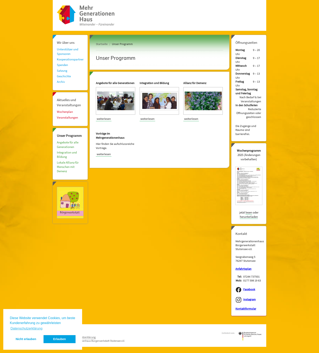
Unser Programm (69, 135)
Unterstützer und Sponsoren (67, 51)
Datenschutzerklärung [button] (26, 328)
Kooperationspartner (70, 59)
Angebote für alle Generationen (67, 144)
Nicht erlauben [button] (26, 339)
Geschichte (64, 76)
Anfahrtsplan (243, 269)
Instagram (249, 299)
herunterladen (249, 217)
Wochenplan (65, 112)
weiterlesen (104, 119)
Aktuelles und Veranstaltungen (69, 102)
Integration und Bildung (67, 154)
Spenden (62, 65)
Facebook (249, 289)
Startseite (102, 44)
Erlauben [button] (59, 339)
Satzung (62, 71)
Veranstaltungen (67, 117)
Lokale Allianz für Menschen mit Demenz (68, 166)
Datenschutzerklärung (83, 337)
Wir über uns (66, 42)
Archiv (61, 82)
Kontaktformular (245, 308)
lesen (249, 212)
